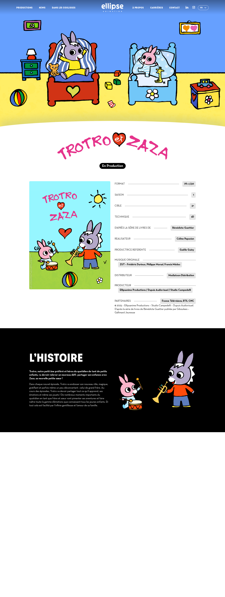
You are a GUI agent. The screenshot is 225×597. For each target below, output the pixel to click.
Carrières (156, 7)
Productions (24, 7)
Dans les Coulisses (63, 7)
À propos (138, 7)
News (42, 7)
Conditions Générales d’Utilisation (149, 582)
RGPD (177, 582)
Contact (174, 7)
